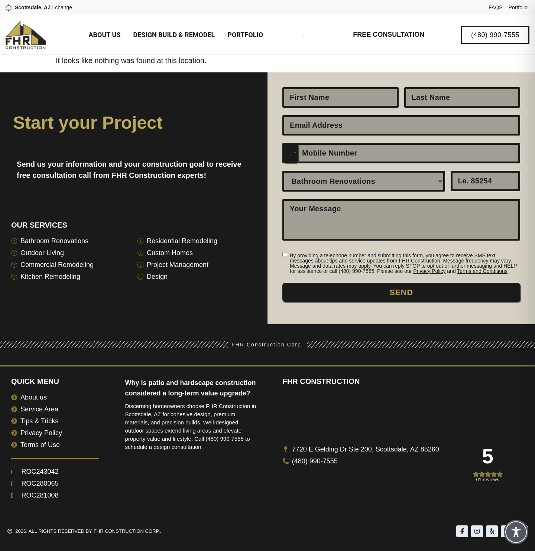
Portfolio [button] (245, 35)
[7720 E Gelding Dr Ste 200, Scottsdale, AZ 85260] (403, 418)
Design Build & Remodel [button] (174, 35)
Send (401, 292)
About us (105, 35)
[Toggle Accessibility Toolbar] (516, 532)
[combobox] (290, 153)
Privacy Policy (429, 271)
